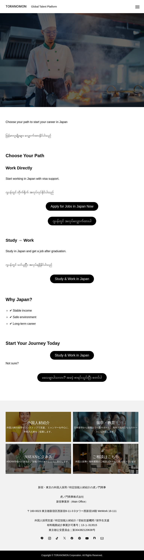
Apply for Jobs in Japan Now (72, 206)
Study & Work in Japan (72, 279)
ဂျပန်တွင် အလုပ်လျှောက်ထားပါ (72, 221)
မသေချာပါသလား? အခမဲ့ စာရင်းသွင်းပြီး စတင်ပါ (72, 377)
